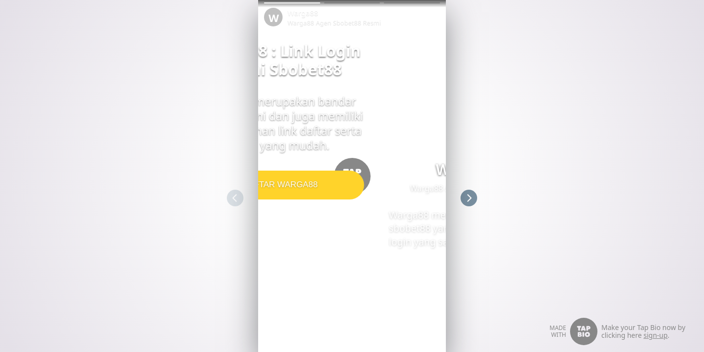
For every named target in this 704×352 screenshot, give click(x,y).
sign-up (655, 335)
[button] (292, 2)
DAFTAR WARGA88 (350, 184)
